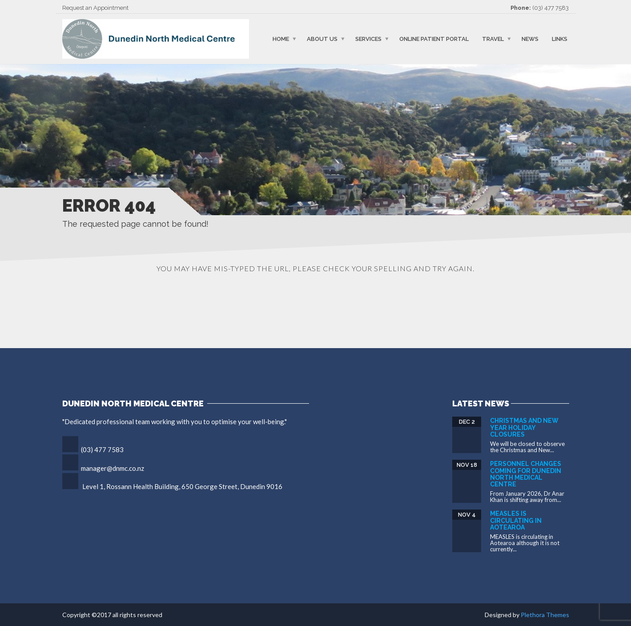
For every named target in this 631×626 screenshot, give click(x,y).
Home (281, 39)
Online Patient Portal (434, 39)
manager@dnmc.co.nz (112, 468)
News (530, 39)
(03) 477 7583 (550, 7)
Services (368, 39)
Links (559, 39)
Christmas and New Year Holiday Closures (524, 427)
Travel (493, 39)
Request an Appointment (95, 7)
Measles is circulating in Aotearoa (516, 520)
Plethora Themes (545, 614)
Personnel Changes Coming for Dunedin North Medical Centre (525, 474)
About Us (322, 39)
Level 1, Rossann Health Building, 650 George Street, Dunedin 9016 (182, 486)
